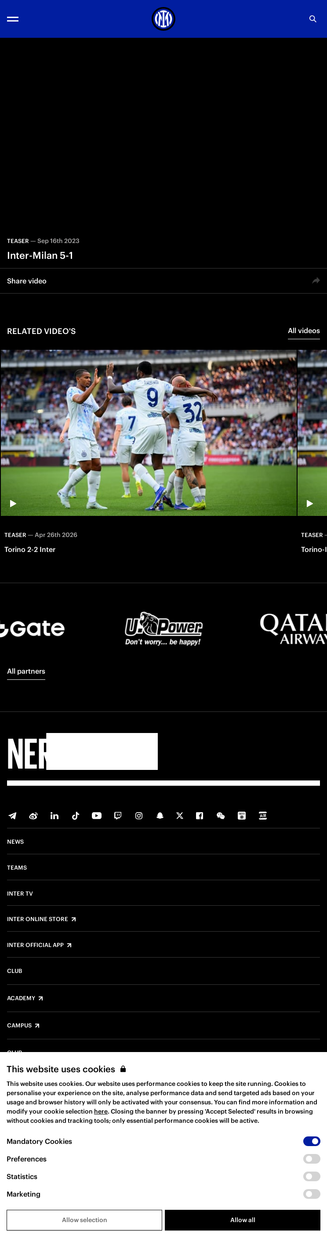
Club (14, 971)
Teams (17, 867)
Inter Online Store (37, 919)
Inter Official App (35, 945)
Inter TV (20, 893)
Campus (19, 1025)
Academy (21, 998)
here (101, 1111)
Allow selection (84, 1220)
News (15, 841)
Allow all (242, 1220)
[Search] (313, 19)
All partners (26, 671)
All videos (304, 330)
